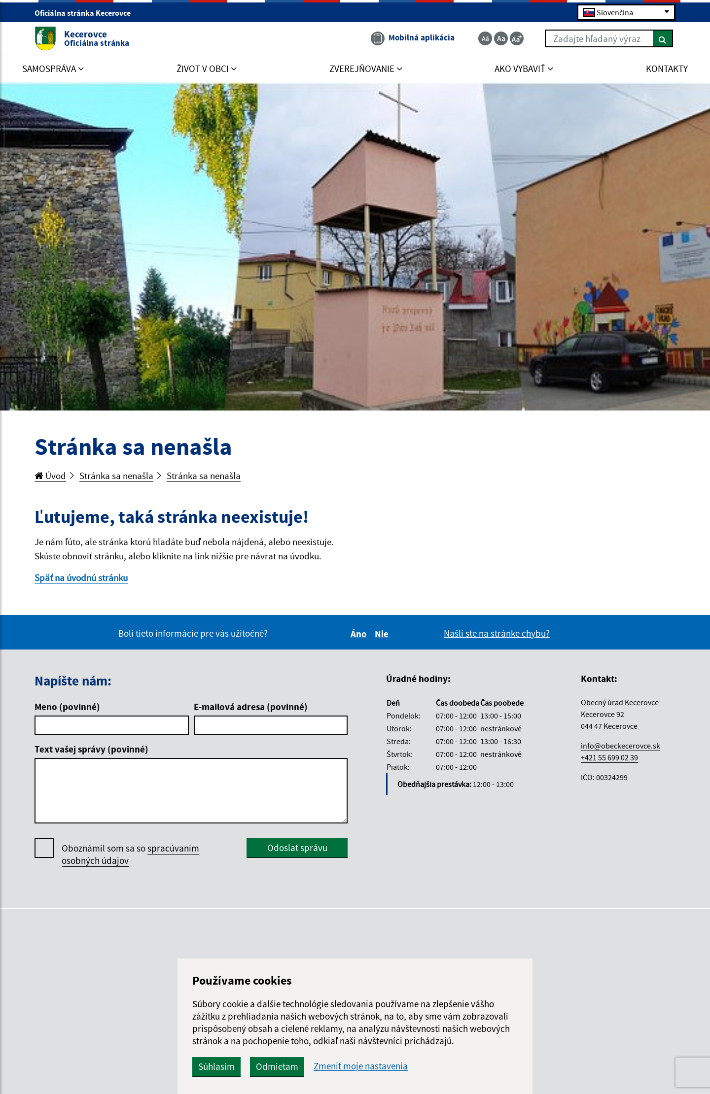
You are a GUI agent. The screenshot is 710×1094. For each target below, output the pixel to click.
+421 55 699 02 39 (609, 757)
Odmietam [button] (277, 1066)
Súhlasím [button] (216, 1066)
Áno (360, 634)
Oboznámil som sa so (130, 854)
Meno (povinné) (67, 707)
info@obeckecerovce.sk (620, 746)
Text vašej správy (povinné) (91, 749)
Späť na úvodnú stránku (81, 577)
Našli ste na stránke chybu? (497, 633)
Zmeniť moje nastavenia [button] (361, 1066)
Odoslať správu (297, 848)
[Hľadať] (663, 38)
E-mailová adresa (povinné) (251, 707)
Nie (383, 634)
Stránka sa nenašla (116, 475)
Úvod (50, 475)
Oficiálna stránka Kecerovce (87, 13)
